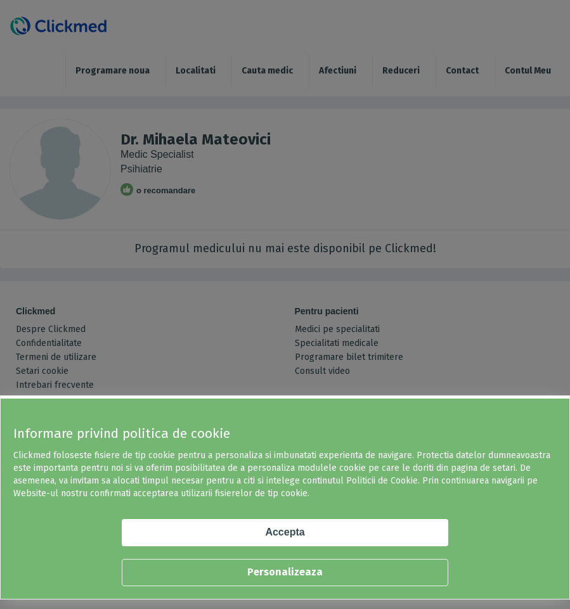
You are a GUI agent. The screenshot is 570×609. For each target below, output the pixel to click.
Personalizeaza (285, 572)
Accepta (284, 532)
